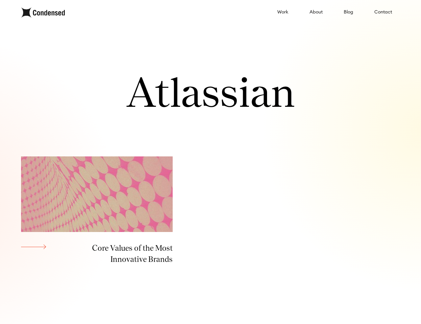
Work (282, 12)
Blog (348, 12)
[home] (43, 12)
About (316, 12)
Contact (383, 12)
